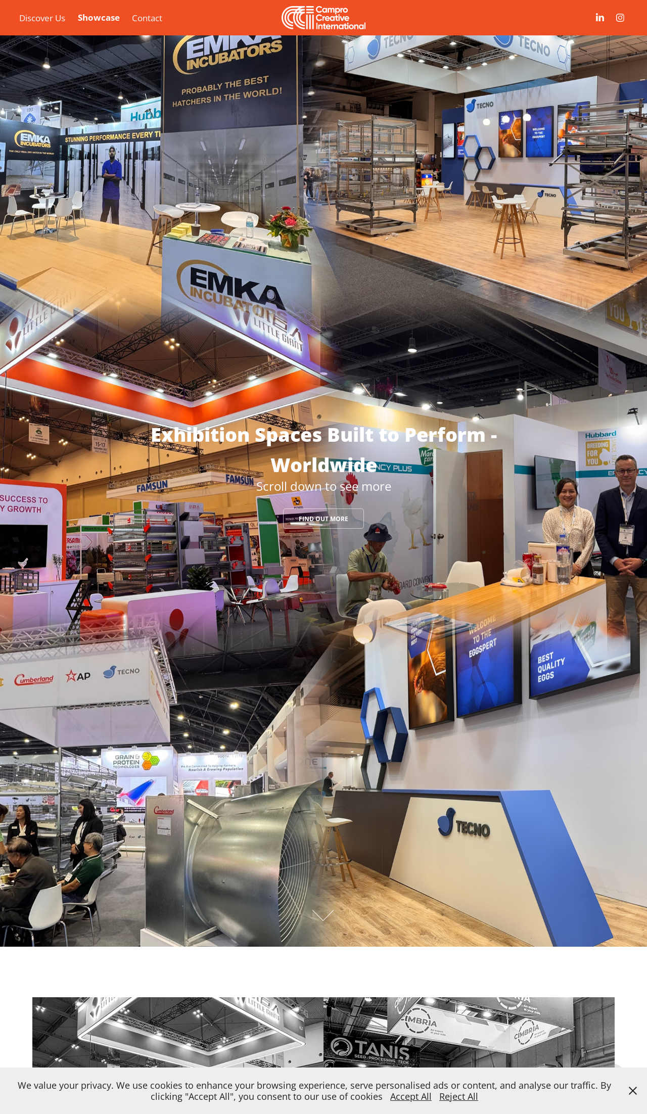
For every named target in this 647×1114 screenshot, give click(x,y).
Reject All (458, 1096)
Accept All (411, 1096)
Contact (147, 18)
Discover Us (42, 18)
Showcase (99, 17)
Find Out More (323, 519)
